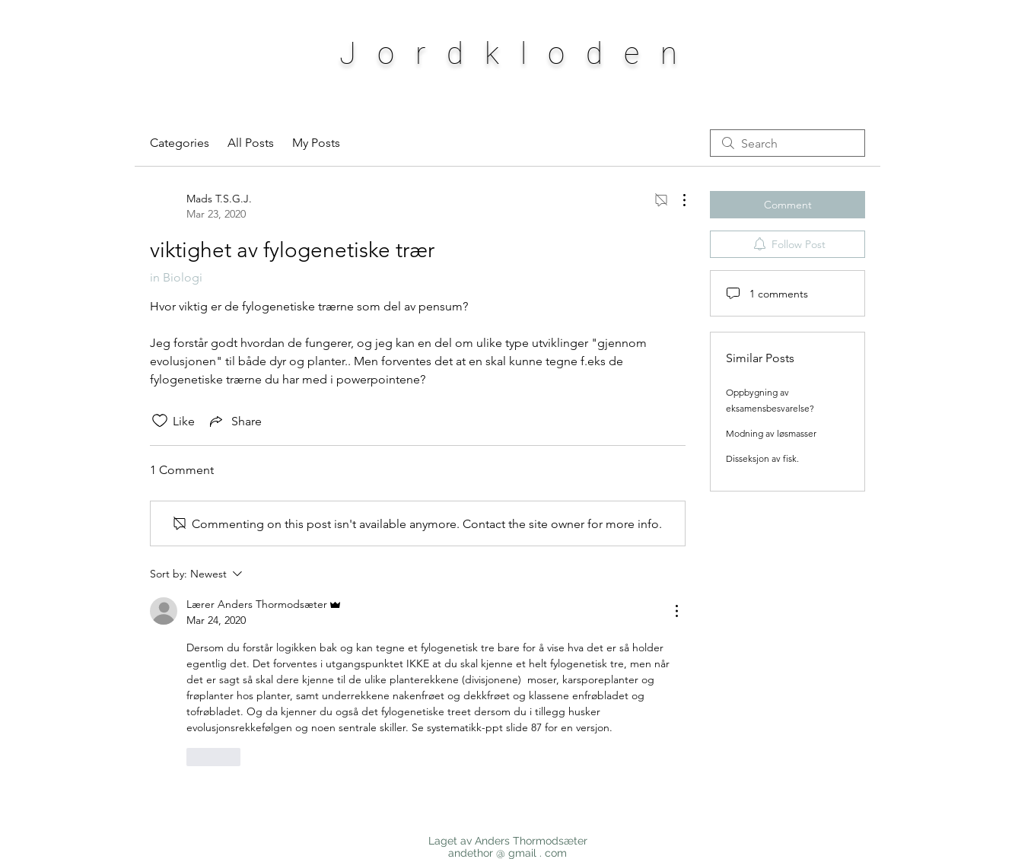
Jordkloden (518, 54)
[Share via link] (234, 421)
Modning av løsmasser (771, 433)
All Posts (251, 142)
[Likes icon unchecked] (160, 421)
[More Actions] (676, 200)
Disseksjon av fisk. (762, 458)
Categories (179, 142)
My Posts (316, 142)
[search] (787, 143)
